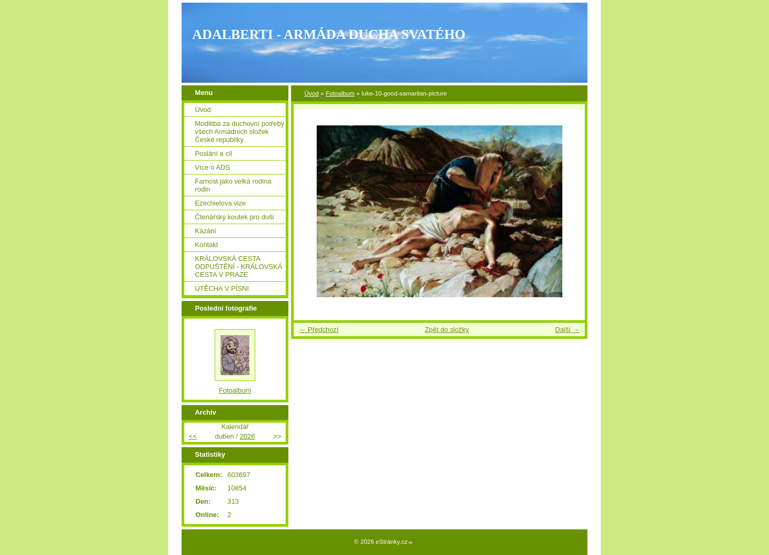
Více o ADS (212, 167)
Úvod (311, 93)
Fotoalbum (340, 93)
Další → (567, 330)
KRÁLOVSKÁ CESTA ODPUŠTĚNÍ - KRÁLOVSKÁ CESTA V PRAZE (239, 267)
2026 (247, 436)
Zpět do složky (447, 330)
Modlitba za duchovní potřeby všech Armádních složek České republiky (239, 132)
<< (193, 436)
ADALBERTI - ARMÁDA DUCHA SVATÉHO (329, 34)
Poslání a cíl (213, 153)
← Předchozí (319, 330)
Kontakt (206, 245)
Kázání (205, 231)
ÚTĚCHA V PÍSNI (222, 288)
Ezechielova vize (220, 203)
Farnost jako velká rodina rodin (233, 185)
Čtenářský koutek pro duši (234, 217)
